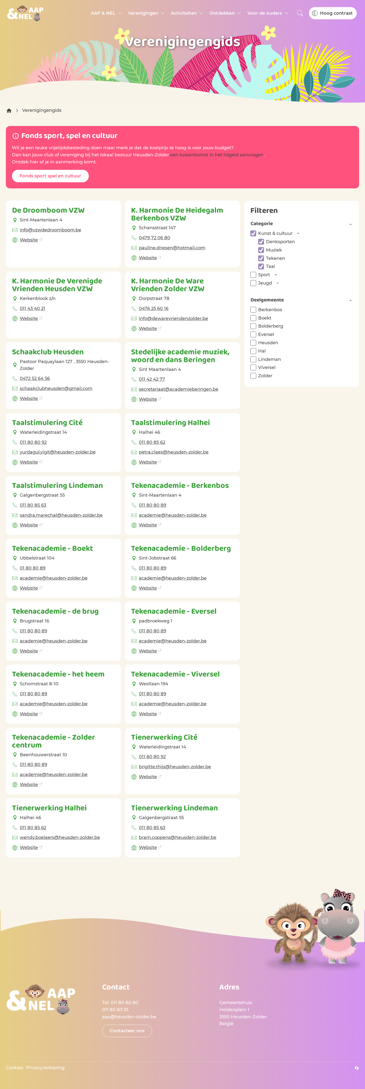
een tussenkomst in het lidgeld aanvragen (217, 155)
